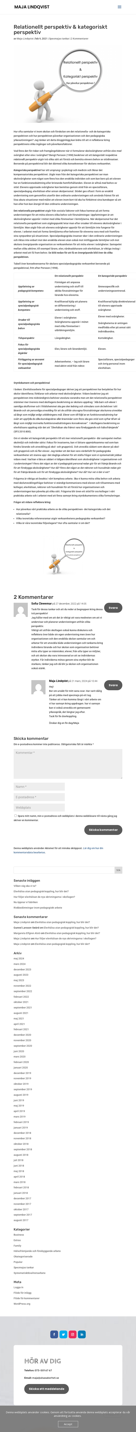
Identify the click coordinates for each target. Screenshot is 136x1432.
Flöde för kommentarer (26, 1298)
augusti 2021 (21, 1013)
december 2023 (22, 969)
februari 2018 (21, 1187)
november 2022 (22, 985)
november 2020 (22, 1040)
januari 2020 (21, 1067)
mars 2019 (20, 1116)
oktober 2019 (21, 1083)
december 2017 (22, 1198)
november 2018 (22, 1138)
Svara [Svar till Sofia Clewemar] (113, 608)
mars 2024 (20, 964)
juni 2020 (19, 1051)
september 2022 (23, 991)
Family (17, 1245)
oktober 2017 (21, 1209)
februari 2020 (21, 1062)
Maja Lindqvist (25, 38)
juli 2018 (18, 1160)
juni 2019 (19, 1100)
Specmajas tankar (59, 38)
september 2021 (23, 1007)
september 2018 (23, 1149)
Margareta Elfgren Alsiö (27, 933)
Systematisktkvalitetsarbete (30, 1273)
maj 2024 (19, 958)
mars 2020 (20, 1056)
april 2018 (19, 1176)
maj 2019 (19, 1105)
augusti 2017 (21, 1220)
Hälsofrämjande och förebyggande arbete (37, 1251)
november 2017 (22, 1204)
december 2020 (22, 1034)
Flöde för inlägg (22, 1292)
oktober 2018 (21, 1143)
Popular (18, 1262)
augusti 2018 (21, 1154)
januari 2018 (21, 1193)
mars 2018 (20, 1182)
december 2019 (22, 1073)
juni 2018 (19, 1165)
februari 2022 (21, 996)
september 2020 (23, 1045)
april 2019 (19, 1111)
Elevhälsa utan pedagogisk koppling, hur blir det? (41, 891)
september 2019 (23, 1089)
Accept (68, 1424)
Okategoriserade (23, 1256)
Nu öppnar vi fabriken (26, 902)
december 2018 (22, 1133)
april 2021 (19, 1024)
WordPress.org (22, 1303)
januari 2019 (21, 1127)
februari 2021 (21, 1029)
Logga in (18, 1287)
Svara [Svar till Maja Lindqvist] (113, 685)
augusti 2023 (21, 974)
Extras (17, 1240)
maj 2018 (19, 1171)
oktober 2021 (21, 1002)
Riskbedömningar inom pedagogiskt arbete (38, 907)
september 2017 (23, 1214)
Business (19, 1234)
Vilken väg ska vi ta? (25, 885)
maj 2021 (19, 1018)
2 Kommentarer (79, 38)
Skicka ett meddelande (46, 1389)
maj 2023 (19, 980)
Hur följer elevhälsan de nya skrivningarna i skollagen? (44, 896)
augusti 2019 (21, 1094)
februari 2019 (21, 1122)
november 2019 (22, 1078)
